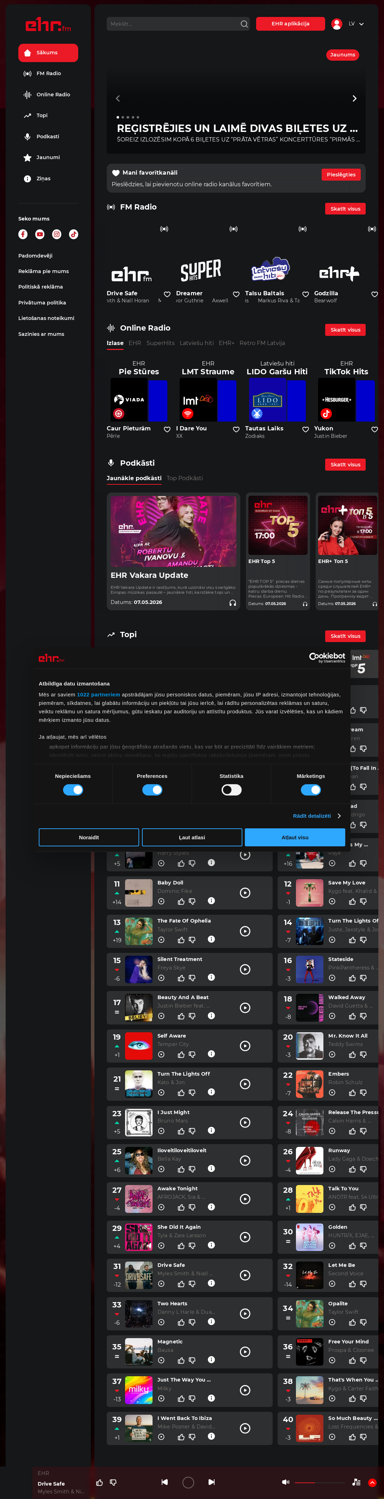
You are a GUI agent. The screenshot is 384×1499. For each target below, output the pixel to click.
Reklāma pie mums (43, 271)
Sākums (40, 53)
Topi (35, 115)
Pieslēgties (341, 174)
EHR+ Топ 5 (333, 561)
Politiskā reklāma (40, 287)
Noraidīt (89, 837)
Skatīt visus (346, 209)
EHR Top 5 (261, 561)
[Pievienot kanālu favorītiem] (167, 294)
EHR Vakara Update (149, 575)
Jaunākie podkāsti (134, 478)
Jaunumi (41, 157)
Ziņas (36, 179)
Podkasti (41, 137)
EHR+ (227, 343)
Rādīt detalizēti (312, 816)
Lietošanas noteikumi (46, 318)
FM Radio (42, 73)
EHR (135, 343)
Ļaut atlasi (192, 837)
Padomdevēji (35, 256)
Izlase (115, 343)
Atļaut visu (295, 837)
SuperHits (161, 343)
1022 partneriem (98, 694)
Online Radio (46, 95)
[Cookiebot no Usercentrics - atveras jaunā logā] (314, 657)
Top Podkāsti (185, 478)
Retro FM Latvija (262, 343)
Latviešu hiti (197, 343)
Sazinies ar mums (41, 334)
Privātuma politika (42, 303)
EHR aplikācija (291, 23)
